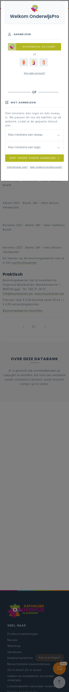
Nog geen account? (34, 73)
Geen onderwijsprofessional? (46, 167)
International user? (17, 167)
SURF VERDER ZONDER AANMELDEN (34, 158)
